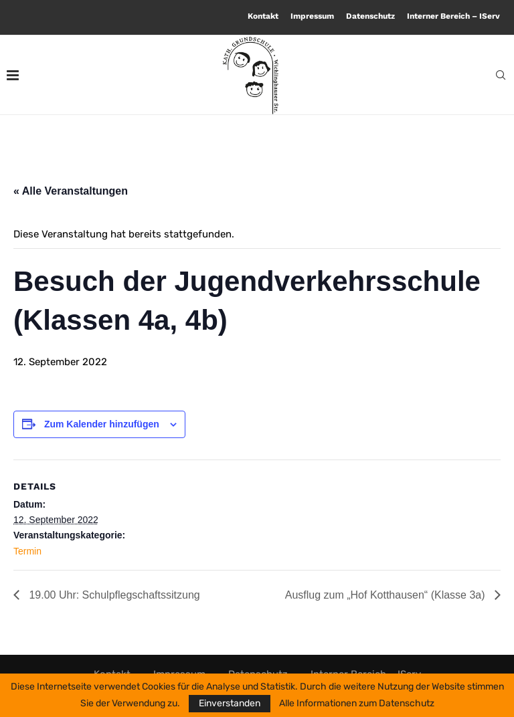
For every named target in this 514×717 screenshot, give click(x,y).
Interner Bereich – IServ (453, 16)
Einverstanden (229, 703)
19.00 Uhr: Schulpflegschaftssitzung (113, 595)
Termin (27, 551)
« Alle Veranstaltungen (70, 191)
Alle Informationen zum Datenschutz (356, 703)
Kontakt (263, 16)
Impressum (312, 16)
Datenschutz (370, 16)
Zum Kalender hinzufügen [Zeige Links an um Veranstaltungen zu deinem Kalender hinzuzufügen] (101, 424)
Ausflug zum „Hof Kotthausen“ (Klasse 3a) (386, 595)
